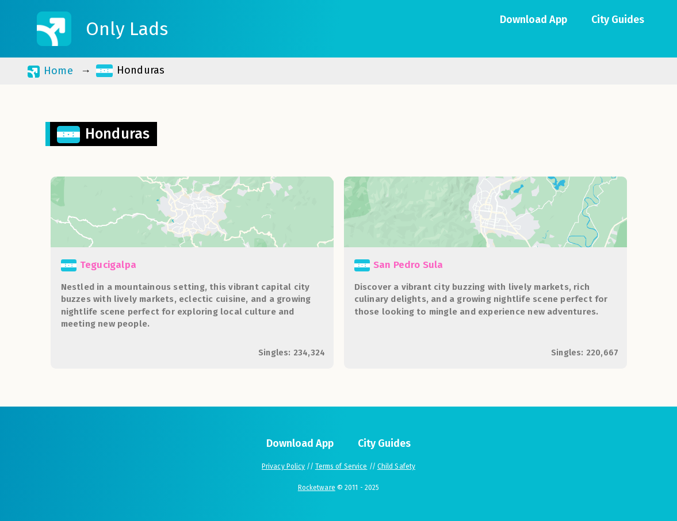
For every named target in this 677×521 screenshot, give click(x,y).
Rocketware (316, 488)
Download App (533, 19)
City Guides (617, 19)
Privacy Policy (283, 466)
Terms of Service (341, 466)
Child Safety (396, 466)
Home (50, 71)
